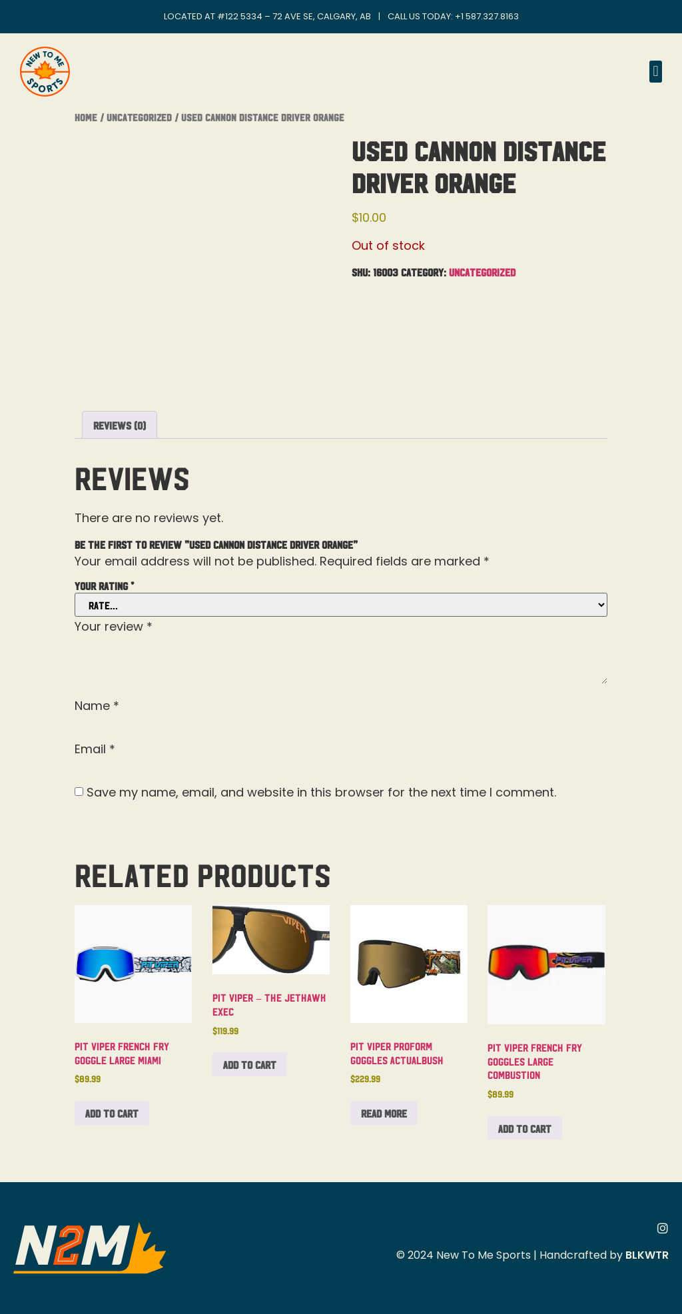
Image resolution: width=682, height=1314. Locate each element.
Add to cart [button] (112, 1113)
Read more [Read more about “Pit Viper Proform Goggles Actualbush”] (384, 1113)
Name (97, 706)
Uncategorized (139, 117)
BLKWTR (647, 1255)
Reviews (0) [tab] (119, 425)
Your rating (104, 585)
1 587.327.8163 (490, 16)
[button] (655, 72)
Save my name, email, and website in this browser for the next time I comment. (321, 793)
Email (95, 749)
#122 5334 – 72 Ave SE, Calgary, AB (294, 16)
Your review (114, 627)
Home (86, 117)
